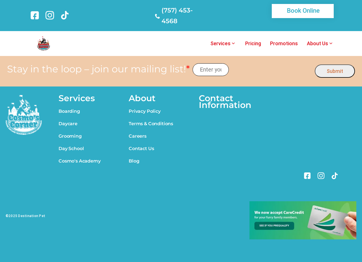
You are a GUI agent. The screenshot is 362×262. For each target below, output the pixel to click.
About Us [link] (317, 43)
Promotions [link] (284, 43)
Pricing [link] (253, 43)
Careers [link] (137, 136)
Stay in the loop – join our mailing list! (98, 69)
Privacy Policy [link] (145, 111)
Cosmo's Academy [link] (80, 161)
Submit (335, 71)
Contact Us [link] (141, 148)
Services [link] (220, 43)
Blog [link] (134, 161)
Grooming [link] (70, 136)
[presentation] (272, 69)
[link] (35, 15)
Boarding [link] (69, 111)
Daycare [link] (68, 123)
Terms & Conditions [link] (151, 123)
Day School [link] (71, 148)
